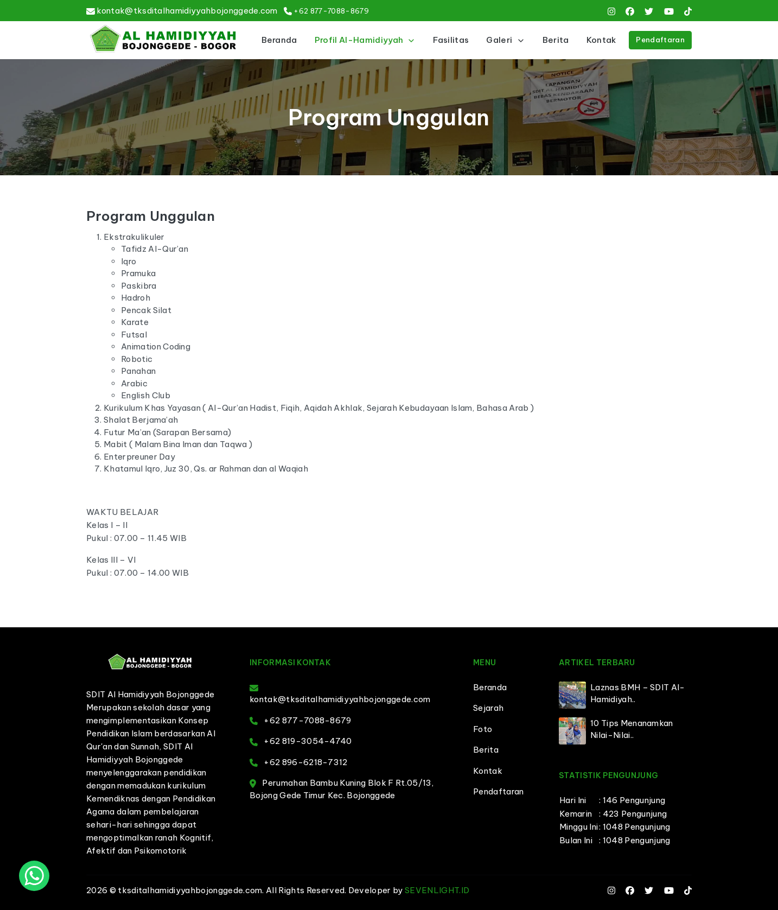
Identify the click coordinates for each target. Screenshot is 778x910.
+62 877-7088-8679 (331, 11)
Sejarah (488, 708)
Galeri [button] (505, 40)
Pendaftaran (660, 39)
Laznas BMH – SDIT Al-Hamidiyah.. (637, 693)
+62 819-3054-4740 (301, 741)
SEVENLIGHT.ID (437, 890)
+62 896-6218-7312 (299, 762)
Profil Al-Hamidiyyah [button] (365, 40)
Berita (556, 40)
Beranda (279, 40)
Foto (482, 729)
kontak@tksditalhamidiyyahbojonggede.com (187, 10)
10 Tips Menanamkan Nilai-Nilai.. (631, 729)
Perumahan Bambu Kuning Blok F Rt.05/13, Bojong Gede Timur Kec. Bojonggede (342, 789)
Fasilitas (451, 40)
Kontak (601, 40)
